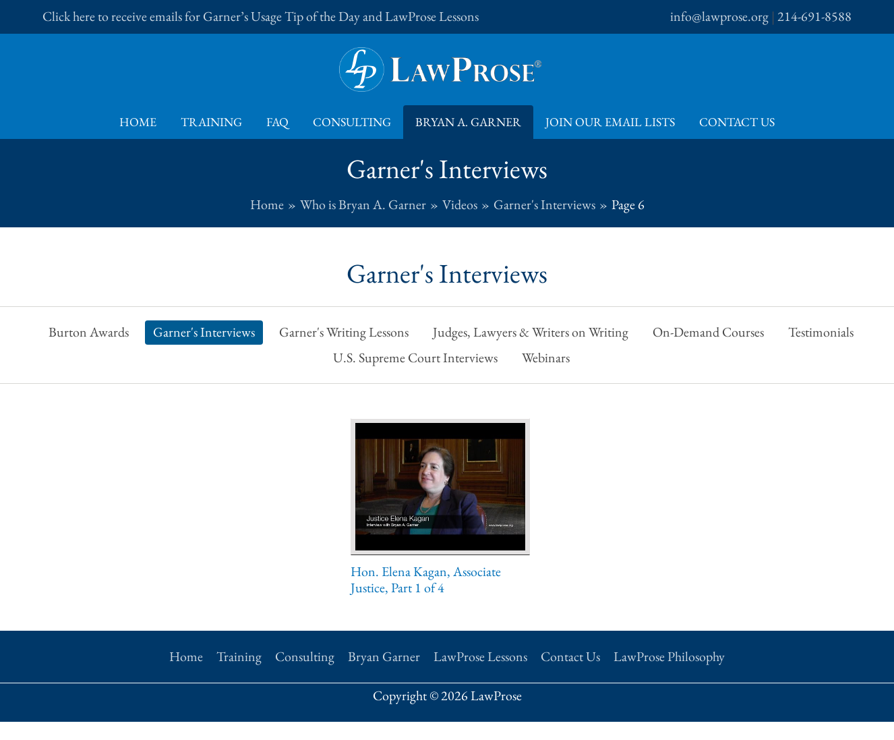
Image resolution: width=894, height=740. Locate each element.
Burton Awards (89, 332)
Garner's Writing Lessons (344, 332)
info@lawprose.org (719, 16)
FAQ (277, 122)
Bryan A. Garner (468, 122)
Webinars (546, 357)
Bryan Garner (384, 656)
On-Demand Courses (708, 332)
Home (137, 122)
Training (211, 122)
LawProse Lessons (480, 656)
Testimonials (821, 332)
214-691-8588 (814, 16)
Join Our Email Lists (610, 122)
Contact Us (737, 122)
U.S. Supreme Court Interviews (415, 357)
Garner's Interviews (204, 332)
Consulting (352, 122)
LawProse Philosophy (669, 656)
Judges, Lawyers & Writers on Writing (530, 332)
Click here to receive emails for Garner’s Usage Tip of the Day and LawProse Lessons (260, 16)
